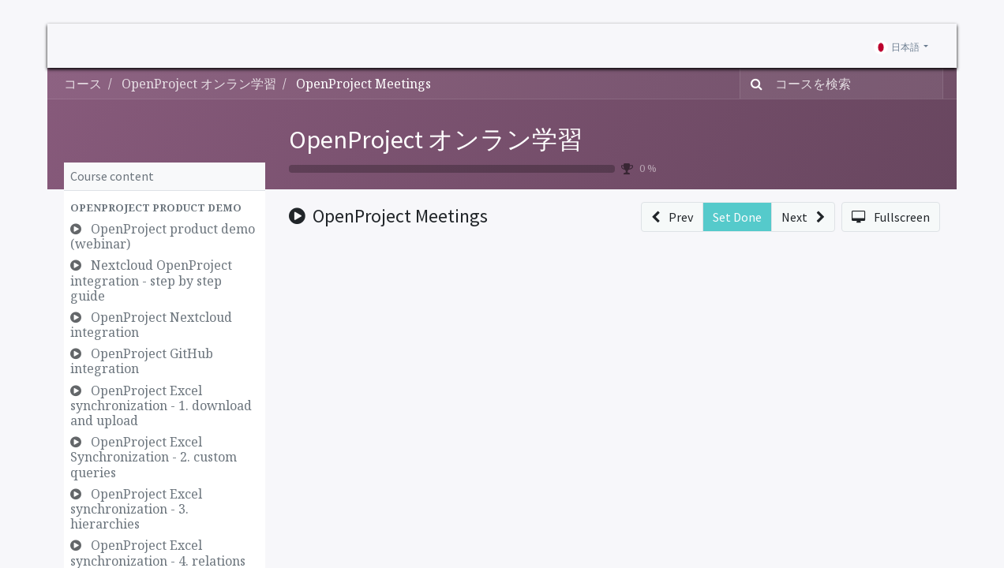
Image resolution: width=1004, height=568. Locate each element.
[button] (164, 208)
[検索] (753, 84)
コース (83, 83)
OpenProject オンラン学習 (436, 139)
